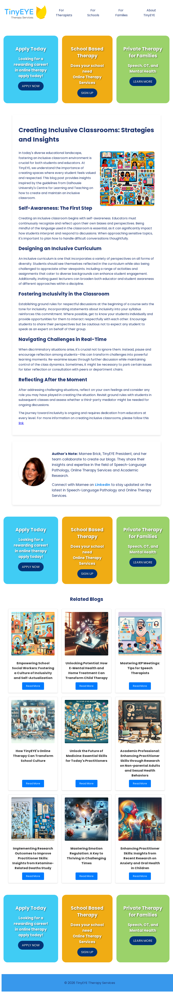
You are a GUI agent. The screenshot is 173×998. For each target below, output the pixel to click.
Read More (34, 687)
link (21, 423)
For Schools (93, 12)
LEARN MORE (142, 81)
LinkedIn (102, 484)
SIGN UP (87, 93)
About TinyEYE (149, 12)
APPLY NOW (31, 86)
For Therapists (64, 12)
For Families (121, 12)
